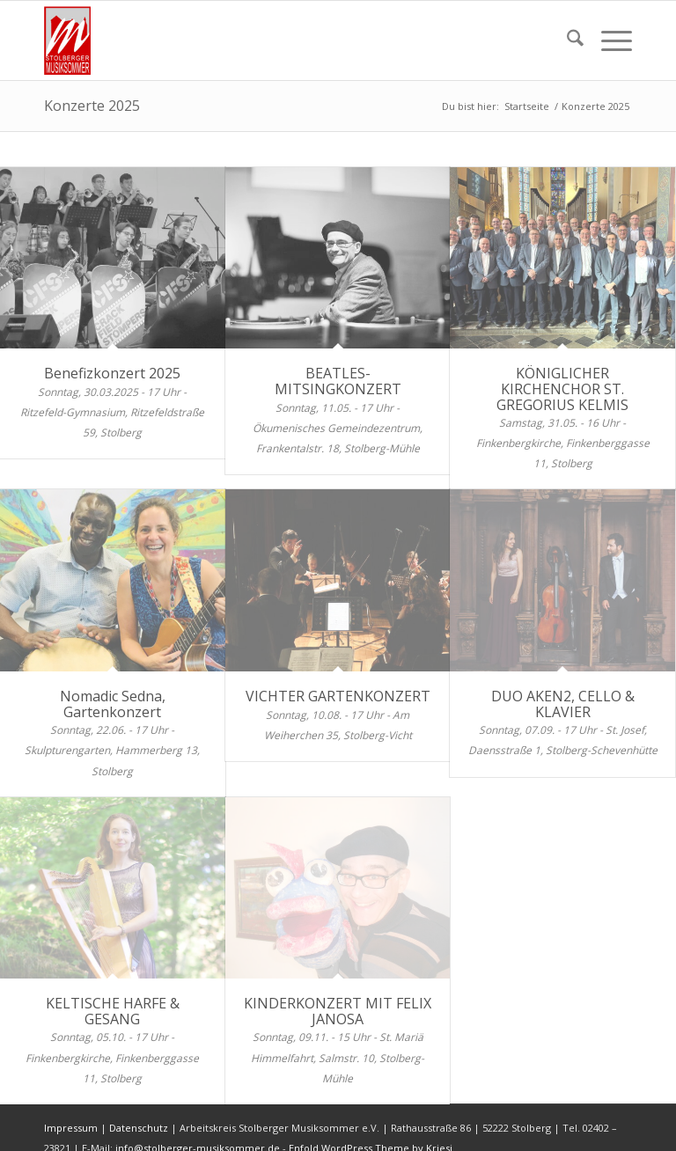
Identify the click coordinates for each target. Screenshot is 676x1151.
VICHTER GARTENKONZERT (338, 696)
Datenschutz (138, 1127)
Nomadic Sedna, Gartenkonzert (112, 704)
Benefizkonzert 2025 (112, 373)
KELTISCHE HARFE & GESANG (113, 1011)
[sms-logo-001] (72, 40)
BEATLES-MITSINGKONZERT (338, 381)
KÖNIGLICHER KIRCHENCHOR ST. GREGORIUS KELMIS (562, 388)
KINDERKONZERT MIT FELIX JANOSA (337, 1011)
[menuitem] (566, 40)
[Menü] (608, 40)
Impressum (71, 1127)
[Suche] (566, 40)
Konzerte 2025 (92, 105)
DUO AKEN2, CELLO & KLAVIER (563, 704)
